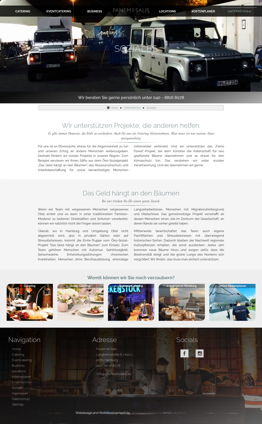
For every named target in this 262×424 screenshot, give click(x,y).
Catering (18, 354)
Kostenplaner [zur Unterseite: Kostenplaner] (203, 11)
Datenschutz (21, 399)
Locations (19, 371)
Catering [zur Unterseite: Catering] (22, 11)
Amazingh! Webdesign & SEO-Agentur (159, 413)
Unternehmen (22, 382)
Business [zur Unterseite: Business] (94, 11)
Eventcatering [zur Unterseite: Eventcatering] (58, 11)
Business (18, 365)
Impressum (20, 393)
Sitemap (17, 404)
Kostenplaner (21, 377)
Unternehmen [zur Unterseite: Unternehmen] (239, 11)
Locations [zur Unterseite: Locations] (167, 11)
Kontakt (17, 388)
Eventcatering (22, 360)
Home (16, 349)
